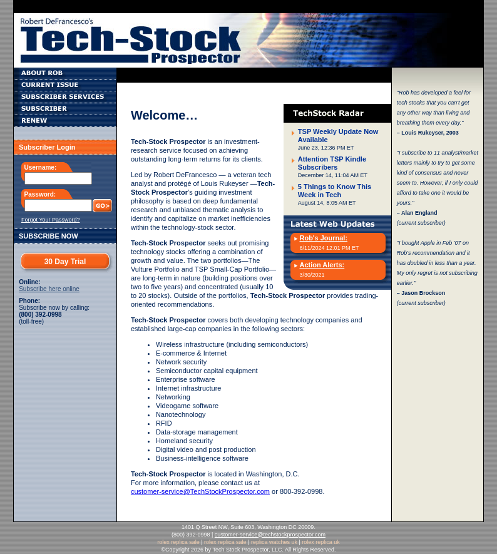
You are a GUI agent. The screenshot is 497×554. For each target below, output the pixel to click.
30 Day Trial (65, 261)
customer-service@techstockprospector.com (270, 534)
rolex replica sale (178, 542)
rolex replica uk (321, 542)
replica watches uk (274, 542)
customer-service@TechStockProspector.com (200, 491)
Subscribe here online (49, 288)
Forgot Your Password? (50, 220)
